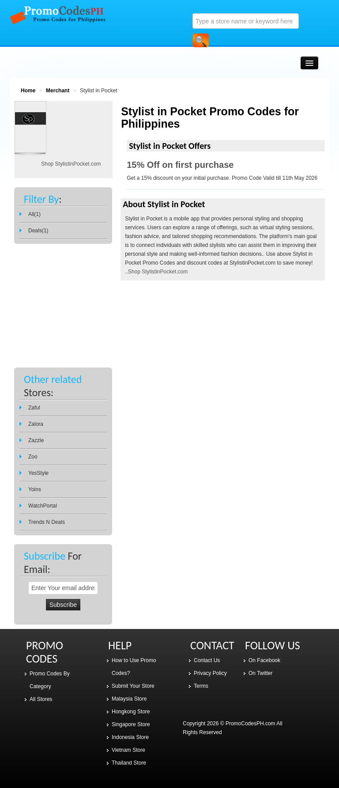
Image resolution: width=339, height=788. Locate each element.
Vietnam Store (128, 750)
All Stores (41, 699)
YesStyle (38, 473)
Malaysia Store (129, 699)
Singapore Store (131, 724)
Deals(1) (38, 230)
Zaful (34, 408)
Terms (201, 686)
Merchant (57, 90)
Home (28, 90)
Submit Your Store (133, 686)
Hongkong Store (131, 711)
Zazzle (36, 440)
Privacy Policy (210, 673)
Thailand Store (129, 763)
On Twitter (260, 673)
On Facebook (264, 660)
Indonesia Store (130, 737)
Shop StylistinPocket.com (158, 272)
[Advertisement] (63, 297)
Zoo (33, 457)
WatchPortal (42, 506)
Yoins (34, 489)
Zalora (35, 424)
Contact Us (207, 660)
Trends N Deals (46, 522)
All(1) (34, 214)
